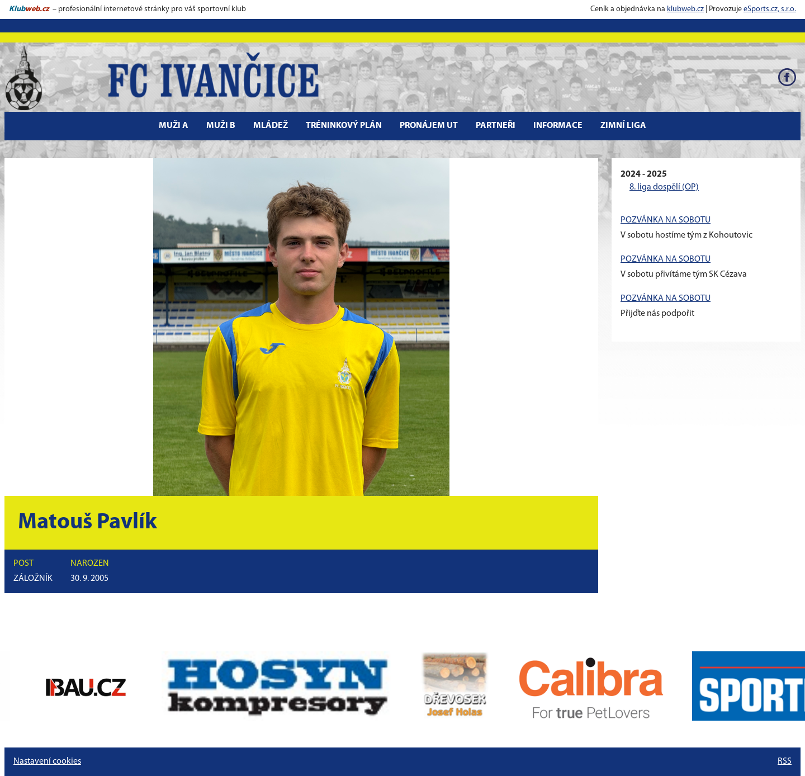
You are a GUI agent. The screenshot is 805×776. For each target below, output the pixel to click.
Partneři (495, 125)
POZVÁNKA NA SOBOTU (666, 220)
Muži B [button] (220, 125)
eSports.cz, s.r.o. (770, 9)
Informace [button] (558, 125)
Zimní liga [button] (623, 125)
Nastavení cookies (47, 761)
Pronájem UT (429, 125)
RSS (785, 761)
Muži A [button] (173, 125)
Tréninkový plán (344, 125)
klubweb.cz (685, 9)
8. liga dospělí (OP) (664, 187)
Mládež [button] (270, 125)
